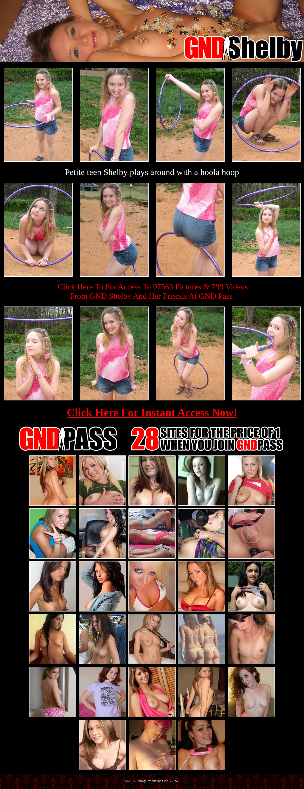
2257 (175, 781)
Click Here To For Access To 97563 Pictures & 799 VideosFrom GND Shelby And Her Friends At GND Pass (153, 291)
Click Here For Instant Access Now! (152, 412)
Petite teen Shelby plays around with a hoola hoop (152, 172)
